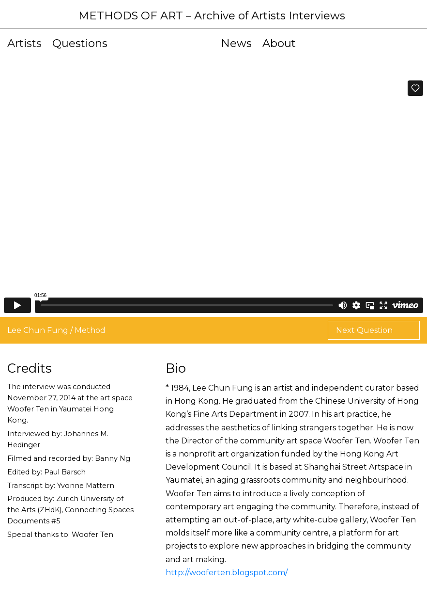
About (279, 43)
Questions (79, 43)
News (236, 43)
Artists (24, 43)
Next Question (365, 330)
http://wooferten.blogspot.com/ (227, 572)
